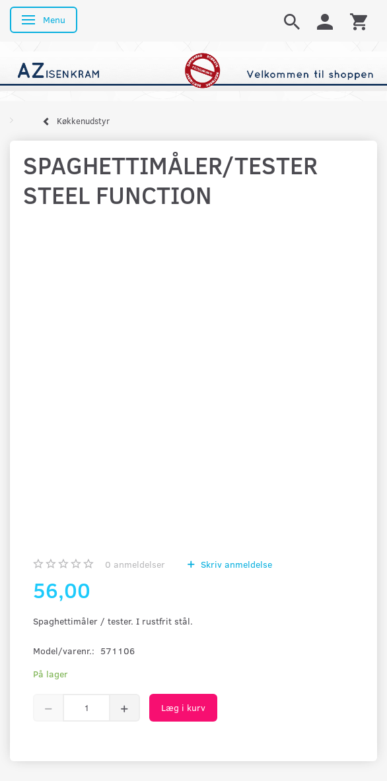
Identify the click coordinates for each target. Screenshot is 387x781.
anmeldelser (135, 564)
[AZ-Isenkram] (193, 70)
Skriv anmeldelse (235, 564)
